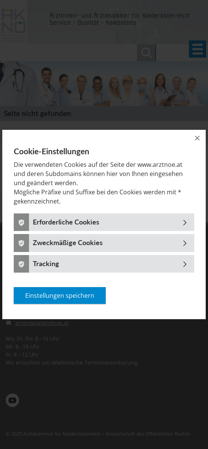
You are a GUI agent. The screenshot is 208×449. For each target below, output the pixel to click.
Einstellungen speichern (59, 295)
